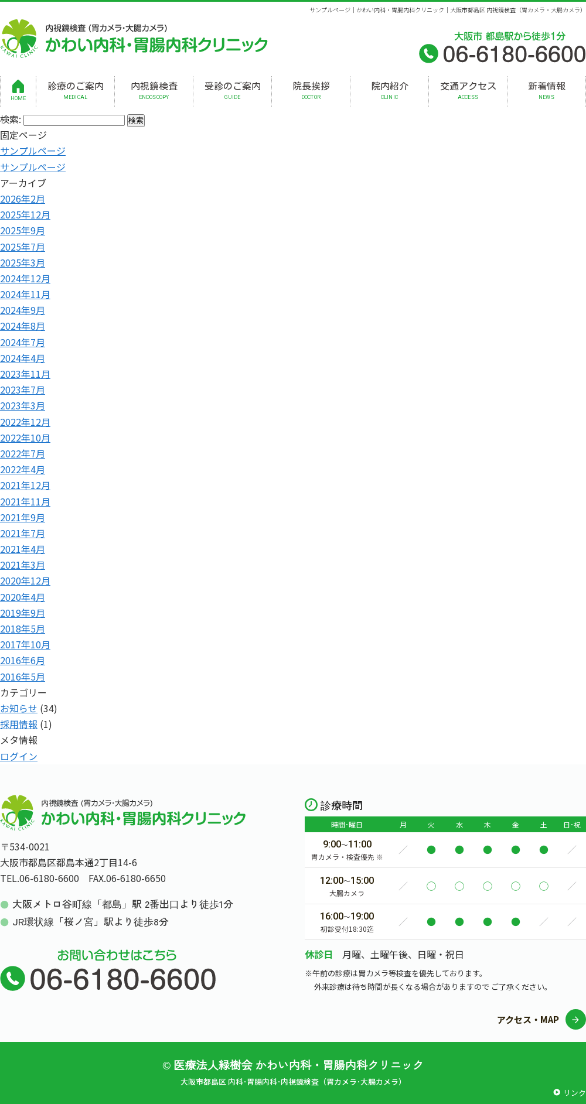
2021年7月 (22, 533)
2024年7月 (22, 342)
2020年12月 (25, 580)
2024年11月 (25, 294)
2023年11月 (25, 374)
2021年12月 (25, 485)
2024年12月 (25, 278)
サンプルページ (33, 150)
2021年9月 (22, 517)
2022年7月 (22, 453)
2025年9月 (22, 230)
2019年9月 (22, 613)
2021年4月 (22, 549)
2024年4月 (22, 358)
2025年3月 (22, 262)
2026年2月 (22, 199)
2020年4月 (22, 597)
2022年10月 (25, 437)
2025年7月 (22, 247)
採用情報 (19, 724)
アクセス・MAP (528, 1019)
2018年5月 (22, 628)
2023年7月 (22, 389)
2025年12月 (25, 214)
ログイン (19, 756)
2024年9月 (22, 310)
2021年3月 (22, 565)
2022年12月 (25, 422)
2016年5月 (22, 676)
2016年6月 (22, 660)
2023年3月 (22, 405)
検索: (10, 119)
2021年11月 (25, 501)
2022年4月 (22, 469)
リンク (574, 1092)
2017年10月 (25, 644)
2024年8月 (22, 326)
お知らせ (19, 708)
